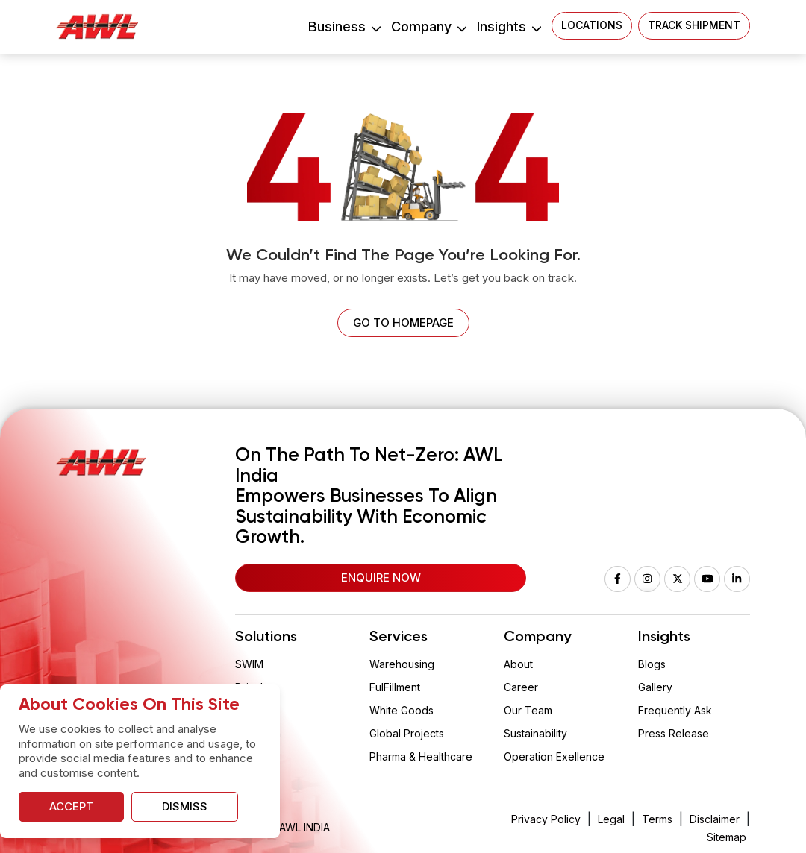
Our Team (528, 710)
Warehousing (401, 664)
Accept (71, 806)
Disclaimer (715, 819)
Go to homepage (403, 322)
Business (344, 26)
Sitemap (726, 837)
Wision (251, 710)
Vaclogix (256, 756)
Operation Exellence (554, 756)
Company (428, 26)
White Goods (401, 710)
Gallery (655, 687)
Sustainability (535, 733)
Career (521, 687)
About (518, 664)
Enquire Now (381, 577)
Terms (657, 819)
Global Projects (406, 733)
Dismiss (184, 806)
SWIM (249, 664)
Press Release (673, 733)
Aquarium (258, 733)
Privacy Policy (546, 819)
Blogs (652, 664)
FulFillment (394, 687)
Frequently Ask (675, 710)
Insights (508, 26)
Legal (611, 819)
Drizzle (252, 687)
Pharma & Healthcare (420, 756)
